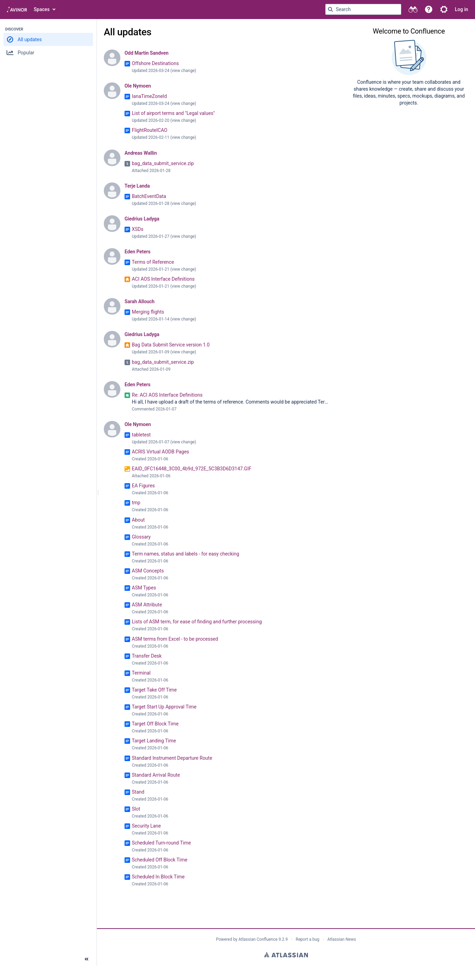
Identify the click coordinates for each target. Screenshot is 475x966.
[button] (428, 9)
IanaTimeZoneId (149, 96)
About (138, 520)
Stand (138, 792)
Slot (136, 809)
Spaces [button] (42, 9)
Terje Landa (137, 186)
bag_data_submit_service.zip (163, 163)
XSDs (138, 229)
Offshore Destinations (155, 63)
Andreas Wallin (141, 153)
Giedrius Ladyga (142, 219)
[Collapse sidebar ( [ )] (86, 959)
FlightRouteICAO (149, 130)
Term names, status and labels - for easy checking (185, 554)
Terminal (141, 673)
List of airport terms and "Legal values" (173, 113)
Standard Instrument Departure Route (172, 758)
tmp (136, 502)
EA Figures (143, 485)
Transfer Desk (147, 656)
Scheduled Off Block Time (160, 860)
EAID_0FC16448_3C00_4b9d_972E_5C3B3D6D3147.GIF (191, 468)
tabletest (141, 434)
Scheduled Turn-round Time (161, 843)
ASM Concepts (148, 571)
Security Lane (146, 826)
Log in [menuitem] (461, 9)
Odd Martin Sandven (146, 53)
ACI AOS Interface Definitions (163, 279)
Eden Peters (137, 251)
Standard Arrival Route (156, 775)
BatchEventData (149, 196)
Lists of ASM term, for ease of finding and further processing (197, 621)
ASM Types (144, 587)
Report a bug (307, 939)
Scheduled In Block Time (158, 876)
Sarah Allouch (140, 301)
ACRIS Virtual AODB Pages (160, 451)
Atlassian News (341, 939)
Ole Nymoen (138, 86)
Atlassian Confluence (257, 939)
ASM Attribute (147, 604)
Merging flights (148, 312)
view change (183, 70)
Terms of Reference (153, 262)
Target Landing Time (154, 740)
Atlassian (286, 954)
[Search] (330, 9)
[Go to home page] (16, 9)
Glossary (141, 537)
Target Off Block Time (155, 723)
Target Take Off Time (154, 690)
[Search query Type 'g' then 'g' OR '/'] (363, 9)
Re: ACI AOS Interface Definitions (167, 395)
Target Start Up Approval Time (164, 707)
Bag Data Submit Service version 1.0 (171, 344)
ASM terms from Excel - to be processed (175, 639)
